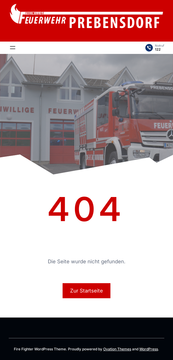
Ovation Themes (117, 349)
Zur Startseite (86, 291)
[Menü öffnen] (13, 48)
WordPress (148, 349)
